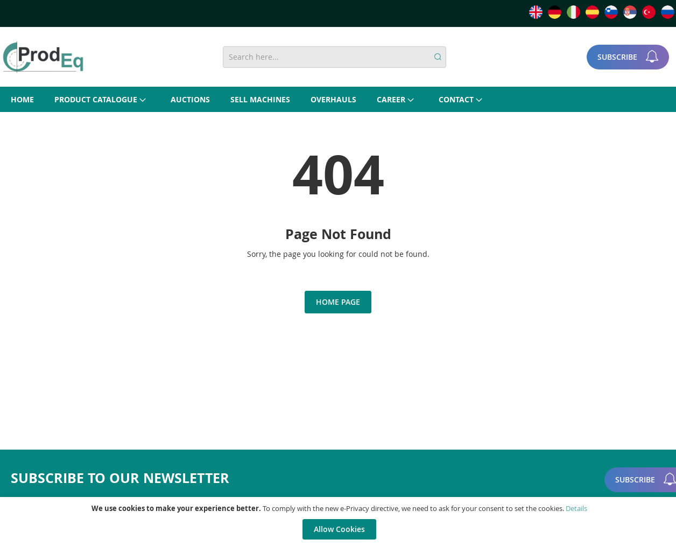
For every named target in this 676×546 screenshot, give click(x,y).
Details (576, 508)
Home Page (338, 302)
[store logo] (43, 57)
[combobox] (334, 57)
